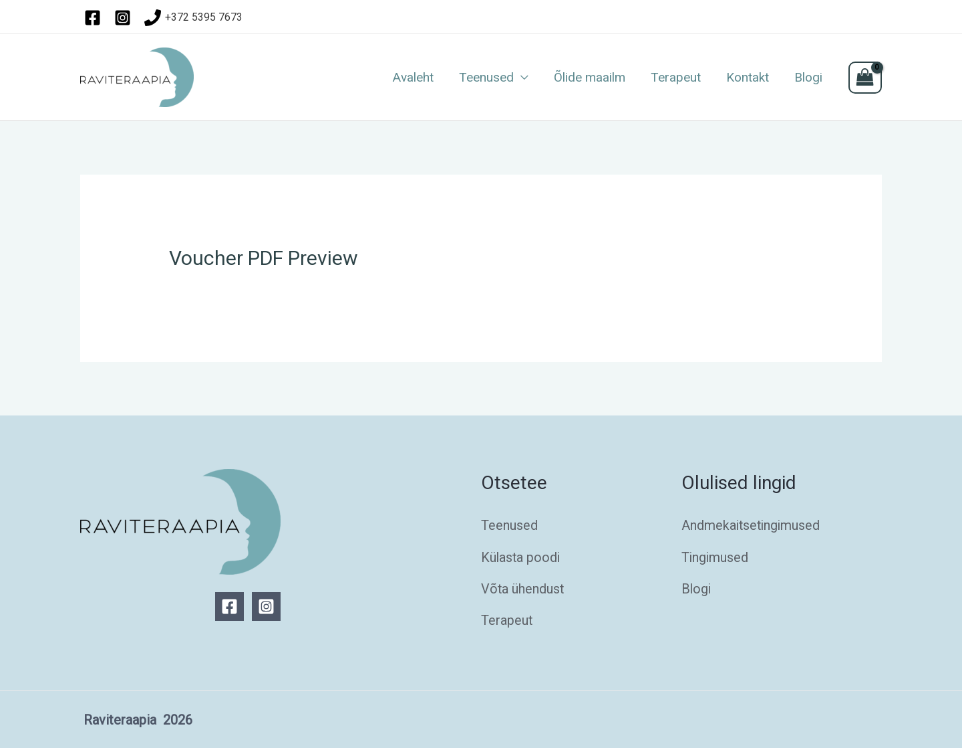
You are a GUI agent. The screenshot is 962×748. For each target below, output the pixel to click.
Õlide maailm (589, 78)
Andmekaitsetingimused (752, 525)
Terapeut (676, 78)
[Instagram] (266, 606)
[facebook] (95, 17)
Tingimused (715, 557)
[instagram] (125, 17)
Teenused (486, 78)
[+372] (193, 17)
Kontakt (747, 78)
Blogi (808, 78)
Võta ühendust (523, 588)
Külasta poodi (521, 557)
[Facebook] (229, 606)
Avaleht (413, 78)
